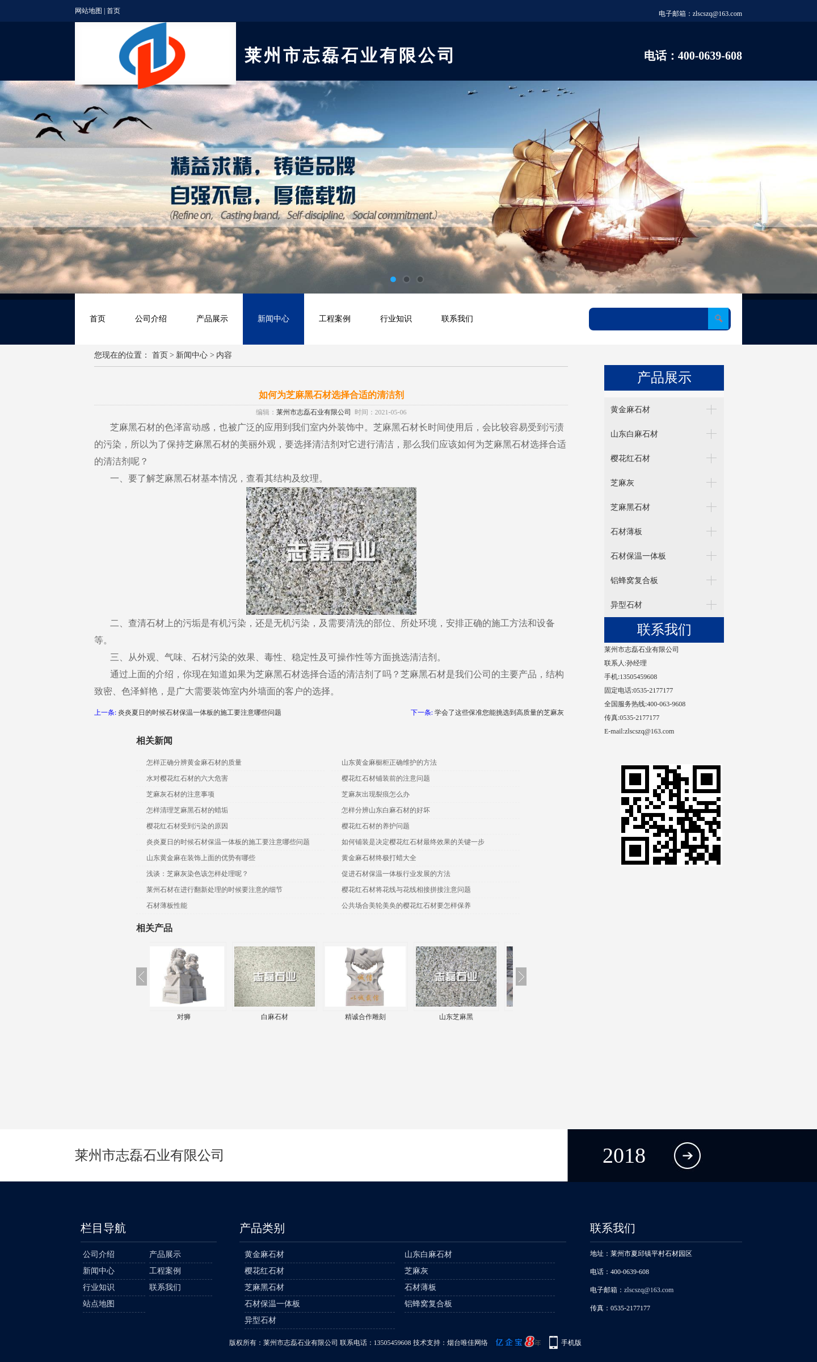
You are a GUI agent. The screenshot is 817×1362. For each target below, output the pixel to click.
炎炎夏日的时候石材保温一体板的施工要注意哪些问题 (199, 712)
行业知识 (396, 319)
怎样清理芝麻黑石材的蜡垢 (187, 810)
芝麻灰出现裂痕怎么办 (376, 794)
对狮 (195, 1017)
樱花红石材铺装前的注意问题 (386, 778)
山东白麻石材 (634, 434)
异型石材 (626, 605)
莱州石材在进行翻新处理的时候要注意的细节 (214, 890)
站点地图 (99, 1304)
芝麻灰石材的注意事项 (180, 794)
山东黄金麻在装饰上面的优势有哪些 (200, 858)
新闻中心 (273, 319)
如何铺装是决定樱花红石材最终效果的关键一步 (413, 842)
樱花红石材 (630, 458)
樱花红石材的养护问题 (376, 826)
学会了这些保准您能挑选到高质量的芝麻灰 (499, 712)
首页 (113, 11)
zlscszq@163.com (717, 14)
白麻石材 (286, 1017)
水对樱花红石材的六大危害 (187, 778)
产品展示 (212, 319)
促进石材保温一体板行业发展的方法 (396, 874)
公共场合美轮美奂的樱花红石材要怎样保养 (406, 906)
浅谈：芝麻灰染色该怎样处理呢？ (197, 874)
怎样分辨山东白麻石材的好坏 (386, 810)
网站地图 (88, 11)
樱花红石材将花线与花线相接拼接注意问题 (406, 890)
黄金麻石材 (630, 409)
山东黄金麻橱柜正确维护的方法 (389, 762)
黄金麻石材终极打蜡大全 (379, 858)
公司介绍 (151, 319)
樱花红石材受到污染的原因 (187, 826)
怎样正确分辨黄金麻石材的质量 (194, 762)
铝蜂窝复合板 (634, 580)
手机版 (571, 1343)
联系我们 (457, 319)
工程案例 (335, 319)
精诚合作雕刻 (376, 1017)
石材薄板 (626, 531)
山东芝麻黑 (467, 1017)
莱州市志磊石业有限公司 (313, 412)
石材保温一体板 (638, 556)
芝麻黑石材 (630, 507)
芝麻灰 (622, 483)
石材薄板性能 (166, 906)
